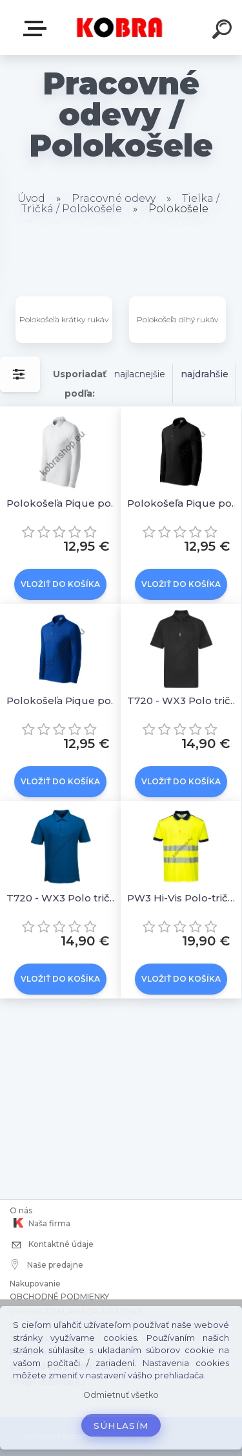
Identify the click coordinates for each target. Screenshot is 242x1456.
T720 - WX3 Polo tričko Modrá (62, 898)
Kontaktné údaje (52, 1245)
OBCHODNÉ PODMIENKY (59, 1296)
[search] (224, 31)
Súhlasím (121, 1425)
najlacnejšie (139, 374)
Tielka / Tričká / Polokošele (120, 203)
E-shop (37, 28)
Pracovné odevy (114, 198)
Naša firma (40, 1223)
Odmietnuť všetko (121, 1395)
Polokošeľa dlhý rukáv (177, 319)
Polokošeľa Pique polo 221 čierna (183, 503)
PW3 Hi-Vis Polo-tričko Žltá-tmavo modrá (183, 898)
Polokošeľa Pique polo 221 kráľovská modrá (62, 700)
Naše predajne (47, 1264)
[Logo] (120, 27)
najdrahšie (204, 374)
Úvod (31, 198)
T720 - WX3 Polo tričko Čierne (183, 700)
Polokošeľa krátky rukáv (63, 319)
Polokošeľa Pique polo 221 (62, 503)
